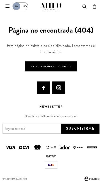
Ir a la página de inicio (51, 66)
